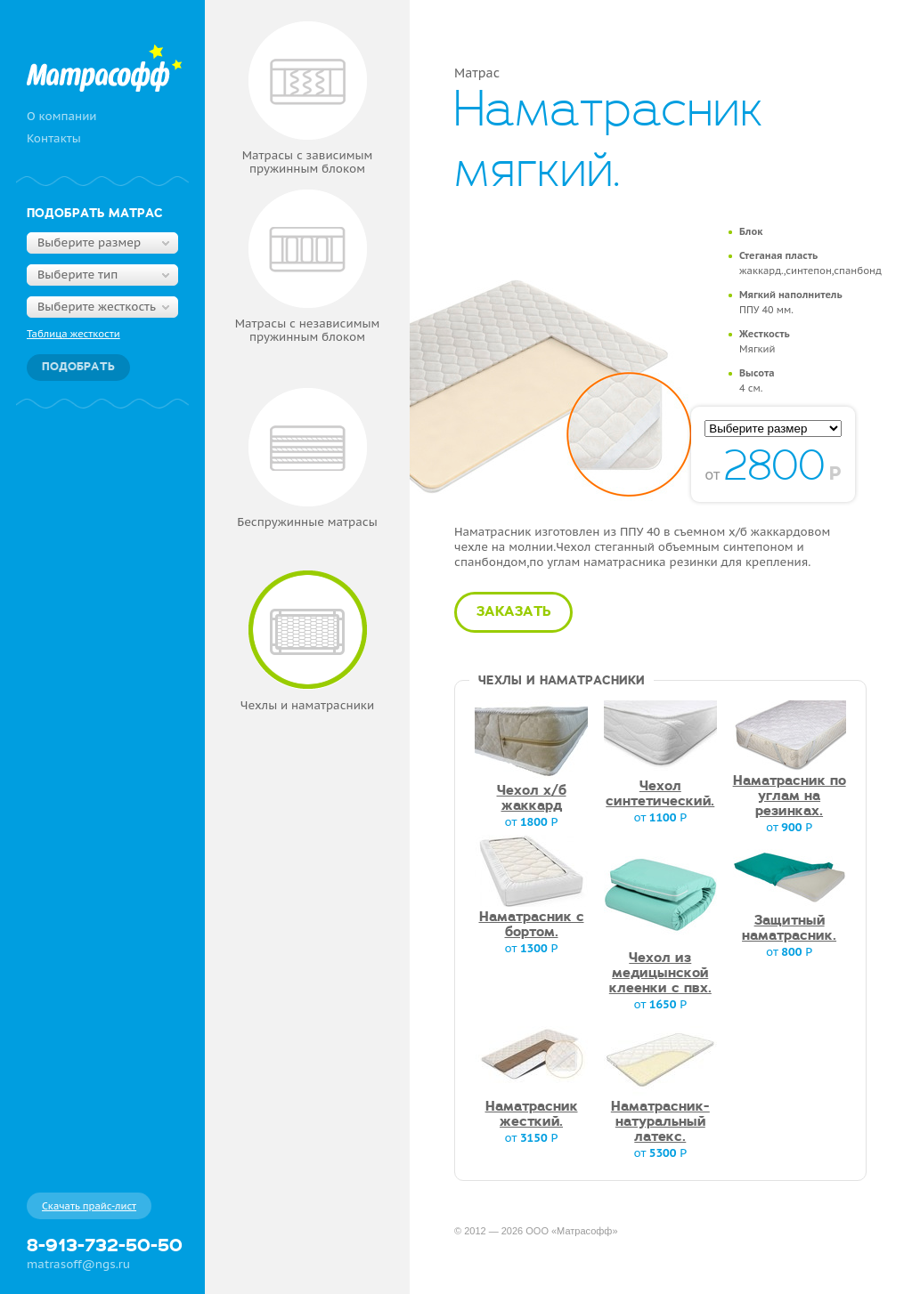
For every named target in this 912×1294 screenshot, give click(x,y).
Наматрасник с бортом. (531, 925)
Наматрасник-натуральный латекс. (660, 1122)
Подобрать (78, 367)
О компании (62, 116)
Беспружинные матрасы (307, 458)
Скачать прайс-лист (89, 1206)
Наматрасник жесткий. (531, 1114)
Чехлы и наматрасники (307, 641)
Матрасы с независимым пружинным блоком (307, 267)
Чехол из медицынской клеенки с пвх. (660, 973)
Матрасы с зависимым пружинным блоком (307, 98)
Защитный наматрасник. (789, 928)
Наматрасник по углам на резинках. (789, 796)
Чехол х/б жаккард (531, 798)
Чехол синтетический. (660, 794)
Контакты (54, 138)
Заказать (513, 612)
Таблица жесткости (73, 334)
